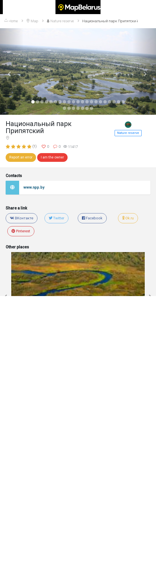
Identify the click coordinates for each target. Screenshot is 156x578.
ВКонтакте (21, 218)
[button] (11, 71)
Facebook (92, 218)
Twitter (56, 218)
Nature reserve (128, 133)
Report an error (20, 157)
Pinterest (21, 231)
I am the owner (52, 157)
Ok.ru (128, 218)
